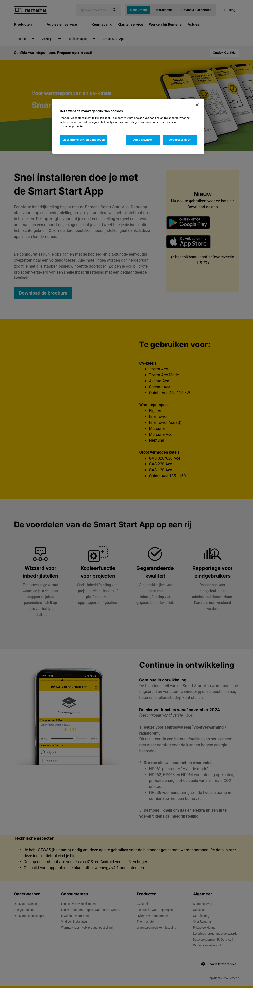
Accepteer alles (180, 139)
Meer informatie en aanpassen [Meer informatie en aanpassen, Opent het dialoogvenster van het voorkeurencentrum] (84, 139)
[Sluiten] (197, 104)
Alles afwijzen (143, 139)
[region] (128, 126)
